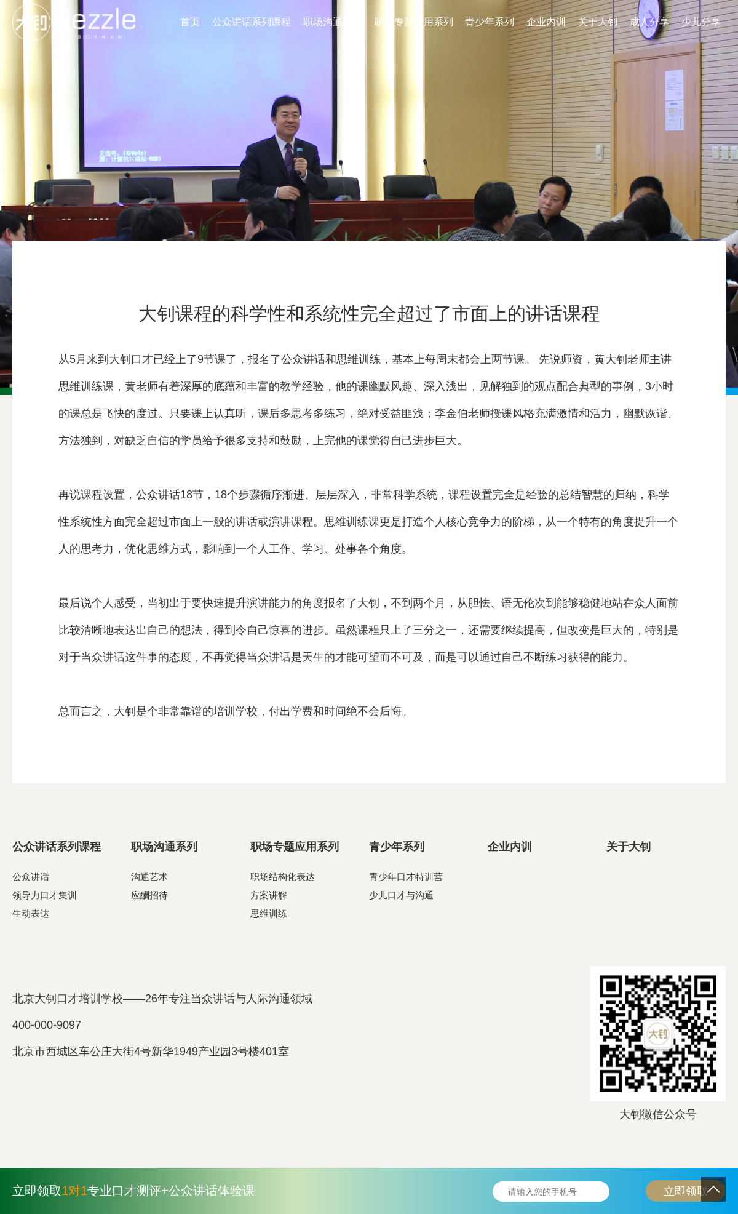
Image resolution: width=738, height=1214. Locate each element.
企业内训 (546, 22)
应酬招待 (149, 895)
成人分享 (649, 22)
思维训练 (268, 913)
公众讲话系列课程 (251, 22)
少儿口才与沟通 (401, 895)
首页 (190, 22)
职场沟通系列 (332, 22)
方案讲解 (268, 895)
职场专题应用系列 (414, 22)
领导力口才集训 (44, 895)
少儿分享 (701, 22)
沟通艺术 (149, 876)
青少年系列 (489, 22)
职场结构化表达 (282, 876)
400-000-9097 (46, 1025)
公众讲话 (30, 876)
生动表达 (30, 913)
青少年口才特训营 (406, 876)
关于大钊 (597, 22)
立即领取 (686, 1191)
